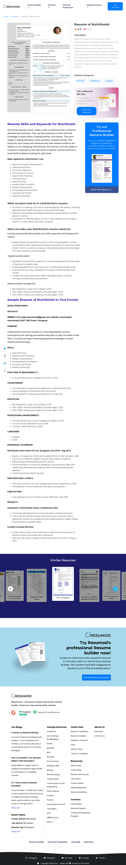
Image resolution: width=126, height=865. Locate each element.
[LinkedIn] (84, 857)
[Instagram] (31, 857)
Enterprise (88, 842)
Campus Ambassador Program (80, 814)
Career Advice (77, 783)
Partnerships (76, 804)
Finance (50, 795)
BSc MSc (80, 81)
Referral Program (78, 808)
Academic (51, 731)
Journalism (52, 808)
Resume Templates (79, 731)
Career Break (53, 779)
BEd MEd (50, 748)
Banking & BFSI (53, 765)
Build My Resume (86, 111)
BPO (49, 752)
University (75, 842)
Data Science (53, 791)
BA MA (49, 743)
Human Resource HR (56, 804)
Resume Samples (78, 736)
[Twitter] (100, 857)
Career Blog (76, 770)
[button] (115, 588)
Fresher (50, 800)
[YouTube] (67, 857)
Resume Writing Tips (80, 774)
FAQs (73, 744)
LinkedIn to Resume (79, 740)
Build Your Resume (101, 189)
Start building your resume (96, 677)
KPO (49, 813)
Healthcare (95, 81)
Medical (109, 81)
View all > (16, 808)
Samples (14, 16)
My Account (115, 6)
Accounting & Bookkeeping (53, 737)
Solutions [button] (52, 6)
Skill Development (78, 787)
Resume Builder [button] (34, 6)
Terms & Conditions (79, 753)
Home (5, 16)
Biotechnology (53, 774)
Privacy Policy (76, 749)
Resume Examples (79, 792)
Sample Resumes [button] (94, 6)
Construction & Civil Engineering (55, 785)
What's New (76, 765)
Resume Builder (36, 842)
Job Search (76, 778)
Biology (50, 770)
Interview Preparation (68, 6)
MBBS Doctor (52, 817)
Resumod (98, 731)
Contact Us (99, 736)
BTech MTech (53, 761)
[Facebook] (49, 857)
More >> (50, 822)
